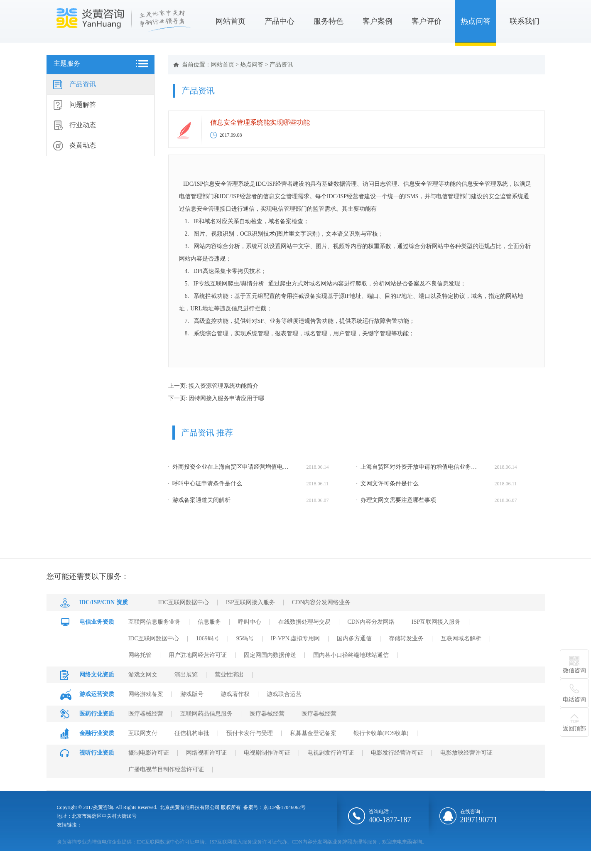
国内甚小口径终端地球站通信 (351, 655)
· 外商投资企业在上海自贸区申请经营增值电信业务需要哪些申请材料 (230, 467)
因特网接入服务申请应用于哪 (226, 398)
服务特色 (328, 21)
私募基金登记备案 (313, 733)
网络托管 (140, 655)
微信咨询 (574, 670)
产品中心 (279, 21)
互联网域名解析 (461, 638)
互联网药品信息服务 (206, 714)
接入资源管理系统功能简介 (223, 386)
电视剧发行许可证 (330, 753)
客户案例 (377, 21)
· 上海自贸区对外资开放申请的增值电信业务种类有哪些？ (418, 467)
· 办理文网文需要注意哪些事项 (396, 500)
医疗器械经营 (145, 714)
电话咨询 (574, 699)
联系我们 (525, 21)
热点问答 (475, 21)
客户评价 (426, 21)
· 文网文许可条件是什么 (387, 483)
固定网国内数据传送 (270, 655)
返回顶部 (574, 729)
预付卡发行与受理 (249, 733)
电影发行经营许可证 (397, 753)
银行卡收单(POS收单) (381, 733)
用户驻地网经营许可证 (198, 655)
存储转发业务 (406, 638)
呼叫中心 (249, 622)
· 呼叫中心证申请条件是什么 (205, 483)
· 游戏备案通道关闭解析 (199, 500)
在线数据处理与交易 (304, 622)
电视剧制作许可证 (267, 753)
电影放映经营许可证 (466, 753)
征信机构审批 (191, 733)
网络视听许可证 (206, 753)
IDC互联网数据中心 (183, 602)
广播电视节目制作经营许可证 (166, 769)
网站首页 (230, 21)
